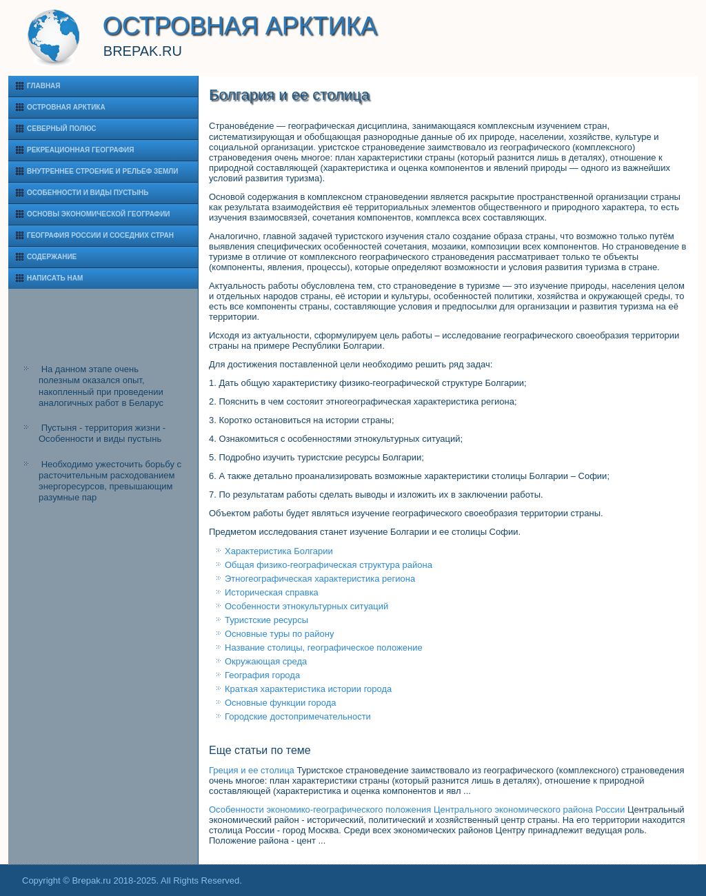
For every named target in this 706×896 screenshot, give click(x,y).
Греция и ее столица (251, 770)
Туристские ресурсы (266, 620)
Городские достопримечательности (298, 716)
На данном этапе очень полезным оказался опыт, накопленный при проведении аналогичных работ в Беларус (101, 386)
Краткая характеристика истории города (308, 689)
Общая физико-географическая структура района (328, 565)
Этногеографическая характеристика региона (320, 578)
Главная (44, 86)
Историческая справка (272, 592)
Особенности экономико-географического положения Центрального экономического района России (417, 809)
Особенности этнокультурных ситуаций (306, 606)
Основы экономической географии (98, 214)
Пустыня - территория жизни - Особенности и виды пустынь (102, 433)
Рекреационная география (80, 150)
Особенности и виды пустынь (87, 192)
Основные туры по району (279, 634)
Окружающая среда (266, 661)
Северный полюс (62, 128)
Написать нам (55, 278)
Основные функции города (280, 703)
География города (262, 675)
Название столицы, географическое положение (324, 647)
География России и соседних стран (100, 235)
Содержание (52, 257)
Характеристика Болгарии (279, 551)
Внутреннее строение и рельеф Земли (103, 171)
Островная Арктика (66, 107)
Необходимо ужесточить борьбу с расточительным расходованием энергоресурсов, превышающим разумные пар (110, 481)
